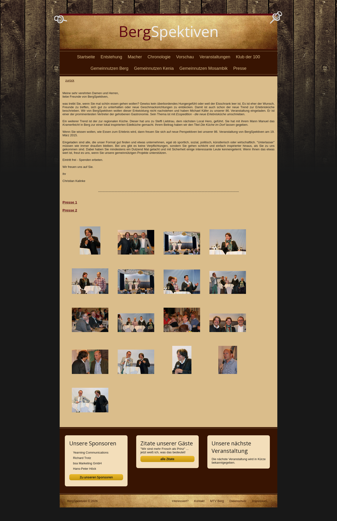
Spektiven (169, 31)
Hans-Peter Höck (84, 468)
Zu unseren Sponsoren (96, 477)
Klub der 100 (248, 57)
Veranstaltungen (214, 57)
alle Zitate (167, 459)
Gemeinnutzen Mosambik (203, 68)
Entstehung (111, 57)
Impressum (259, 501)
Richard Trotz (82, 458)
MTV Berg (217, 501)
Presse (240, 68)
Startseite (86, 57)
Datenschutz (237, 501)
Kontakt (199, 501)
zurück (69, 80)
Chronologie (158, 57)
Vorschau (185, 57)
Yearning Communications (90, 452)
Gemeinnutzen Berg (109, 68)
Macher (135, 57)
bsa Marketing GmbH (87, 463)
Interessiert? (180, 501)
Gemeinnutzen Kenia (154, 68)
